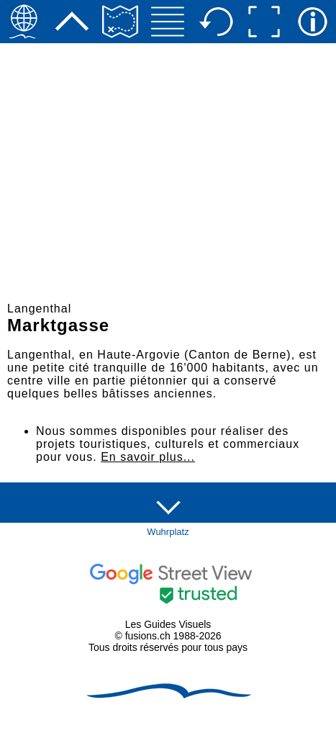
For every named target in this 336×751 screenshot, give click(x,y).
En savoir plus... (148, 457)
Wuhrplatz (168, 531)
